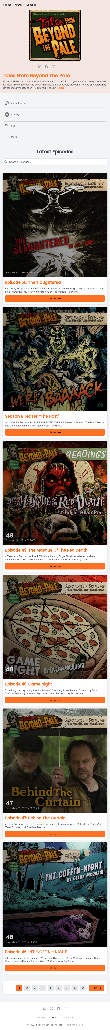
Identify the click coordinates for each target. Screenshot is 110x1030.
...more (60, 87)
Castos (79, 1025)
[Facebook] (46, 67)
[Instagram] (53, 67)
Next (96, 987)
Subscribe (30, 4)
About (18, 4)
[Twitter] (39, 67)
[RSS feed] (32, 67)
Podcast (6, 4)
